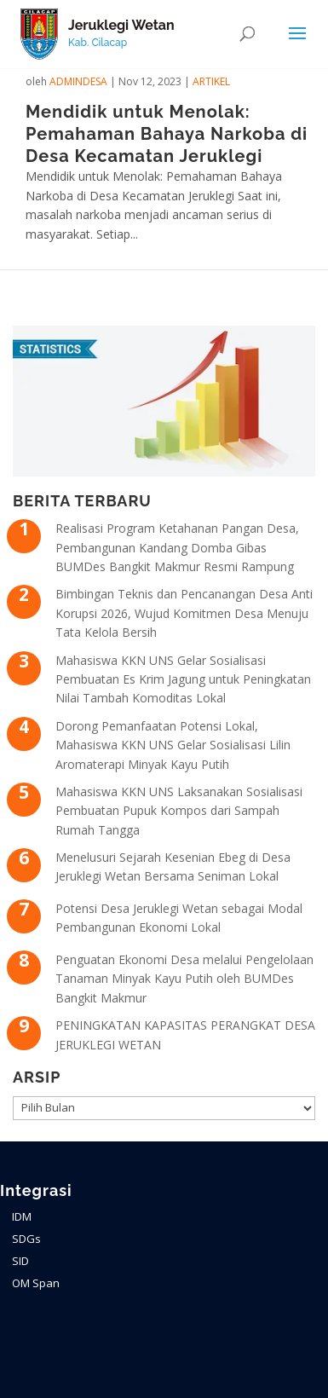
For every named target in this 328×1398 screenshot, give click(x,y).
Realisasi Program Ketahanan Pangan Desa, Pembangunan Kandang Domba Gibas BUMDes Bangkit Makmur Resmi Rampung (177, 547)
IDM (22, 1216)
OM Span (36, 1283)
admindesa (78, 81)
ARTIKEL (211, 81)
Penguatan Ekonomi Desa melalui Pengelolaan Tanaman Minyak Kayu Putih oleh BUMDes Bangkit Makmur (184, 978)
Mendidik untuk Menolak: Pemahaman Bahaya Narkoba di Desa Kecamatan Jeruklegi (167, 133)
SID (20, 1260)
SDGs (26, 1238)
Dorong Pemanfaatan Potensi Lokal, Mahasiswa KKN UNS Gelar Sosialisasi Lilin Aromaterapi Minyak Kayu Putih (173, 745)
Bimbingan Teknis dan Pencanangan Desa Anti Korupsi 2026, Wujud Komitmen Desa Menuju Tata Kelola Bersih (184, 613)
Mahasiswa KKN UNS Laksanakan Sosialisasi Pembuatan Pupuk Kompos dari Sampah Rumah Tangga (178, 810)
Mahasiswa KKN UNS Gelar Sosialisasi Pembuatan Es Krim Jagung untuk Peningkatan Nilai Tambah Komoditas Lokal (183, 679)
